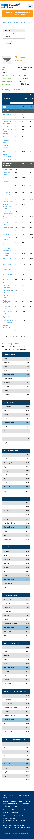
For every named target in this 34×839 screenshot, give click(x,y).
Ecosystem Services (7, 218)
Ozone (5, 126)
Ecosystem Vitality (7, 164)
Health (6, 111)
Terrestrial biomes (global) (6, 179)
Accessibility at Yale (10, 833)
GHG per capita (6, 296)
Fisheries (6, 234)
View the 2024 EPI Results (17, 14)
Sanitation (6, 137)
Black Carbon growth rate (7, 281)
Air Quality (7, 114)
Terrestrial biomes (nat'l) (8, 173)
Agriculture (7, 317)
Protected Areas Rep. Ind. (6, 194)
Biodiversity (7, 169)
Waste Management (8, 155)
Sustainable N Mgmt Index (8, 321)
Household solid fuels (7, 122)
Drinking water (6, 141)
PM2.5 (5, 118)
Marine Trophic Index (8, 244)
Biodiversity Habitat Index (8, 212)
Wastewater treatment (7, 332)
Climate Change (6, 254)
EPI (4, 107)
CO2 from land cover (6, 286)
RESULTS (7, 30)
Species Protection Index (7, 206)
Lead (4, 151)
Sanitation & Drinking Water (7, 132)
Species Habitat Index (8, 200)
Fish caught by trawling (7, 249)
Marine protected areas (6, 187)
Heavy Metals (5, 146)
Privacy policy (23, 833)
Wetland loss (7, 231)
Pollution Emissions (6, 302)
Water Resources (6, 326)
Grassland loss (8, 227)
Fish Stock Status (6, 239)
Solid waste (7, 160)
